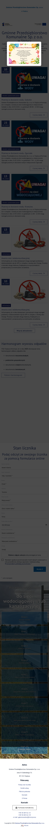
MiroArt (24, 825)
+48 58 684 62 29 (24, 815)
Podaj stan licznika (24, 785)
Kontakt (24, 795)
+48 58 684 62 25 (24, 813)
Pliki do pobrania (24, 791)
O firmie (24, 798)
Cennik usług (24, 788)
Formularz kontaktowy (25, 808)
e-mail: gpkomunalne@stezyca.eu (24, 817)
